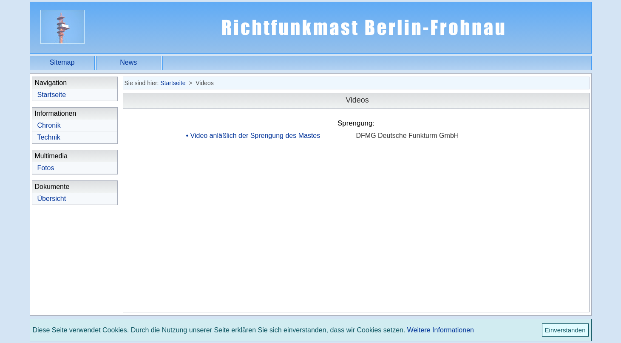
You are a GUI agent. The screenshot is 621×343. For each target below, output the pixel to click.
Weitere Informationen (440, 330)
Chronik (49, 125)
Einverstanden (565, 330)
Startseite (51, 94)
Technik (48, 137)
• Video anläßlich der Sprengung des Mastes (253, 135)
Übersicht (51, 198)
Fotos (45, 168)
